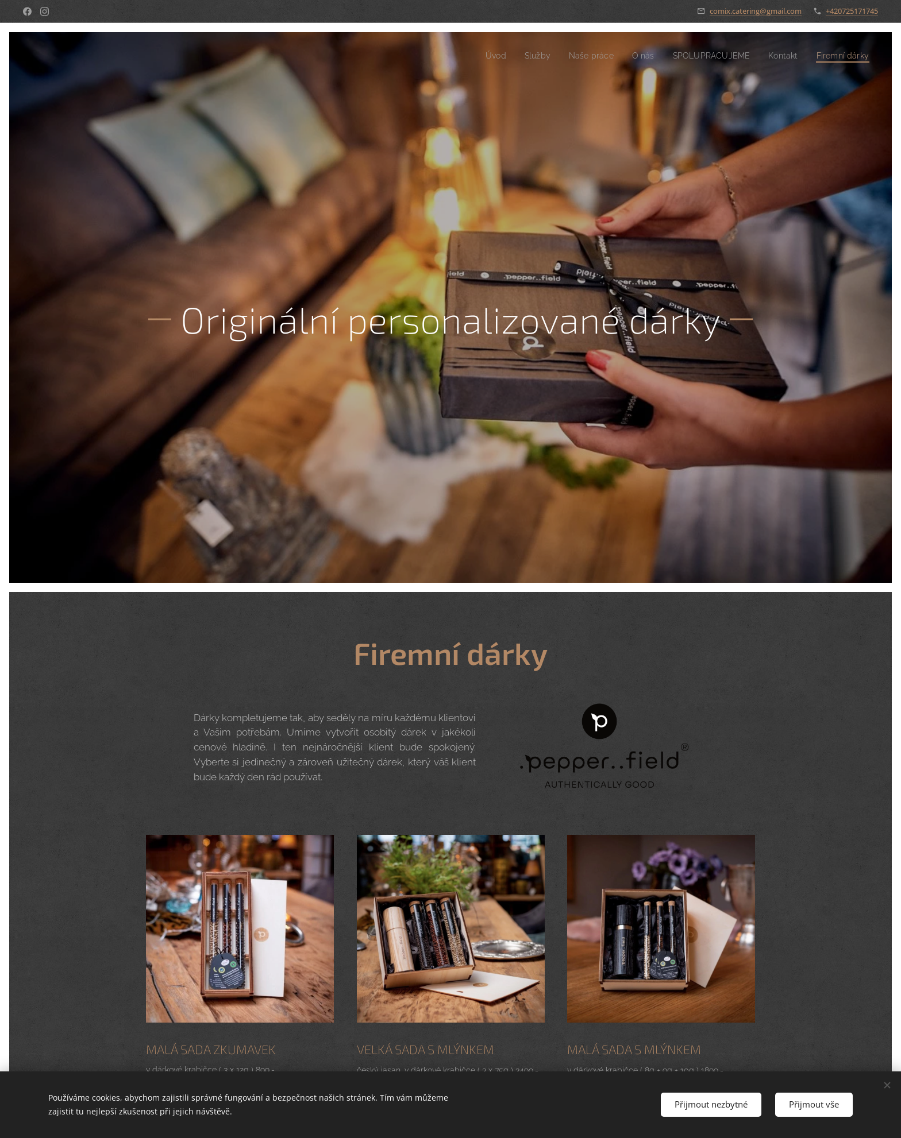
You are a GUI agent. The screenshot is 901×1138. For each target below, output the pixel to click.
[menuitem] (476, 55)
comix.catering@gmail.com (756, 11)
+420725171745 (852, 11)
